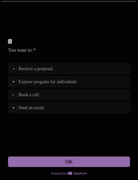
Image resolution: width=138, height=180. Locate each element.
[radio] (69, 68)
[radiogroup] (69, 88)
